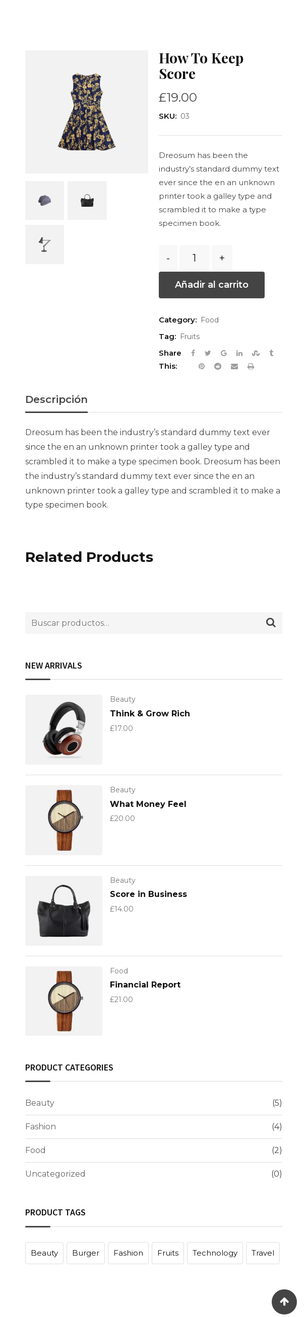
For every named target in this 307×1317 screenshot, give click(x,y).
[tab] (56, 403)
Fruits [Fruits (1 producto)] (167, 1253)
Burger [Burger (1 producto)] (85, 1253)
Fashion (40, 1126)
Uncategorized (55, 1174)
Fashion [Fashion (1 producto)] (128, 1253)
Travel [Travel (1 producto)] (263, 1253)
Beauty (123, 699)
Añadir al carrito (212, 284)
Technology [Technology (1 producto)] (215, 1253)
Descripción (56, 399)
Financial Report (145, 985)
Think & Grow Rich (150, 713)
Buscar (271, 624)
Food (210, 319)
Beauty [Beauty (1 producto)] (44, 1253)
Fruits (190, 336)
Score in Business (148, 894)
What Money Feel (148, 804)
